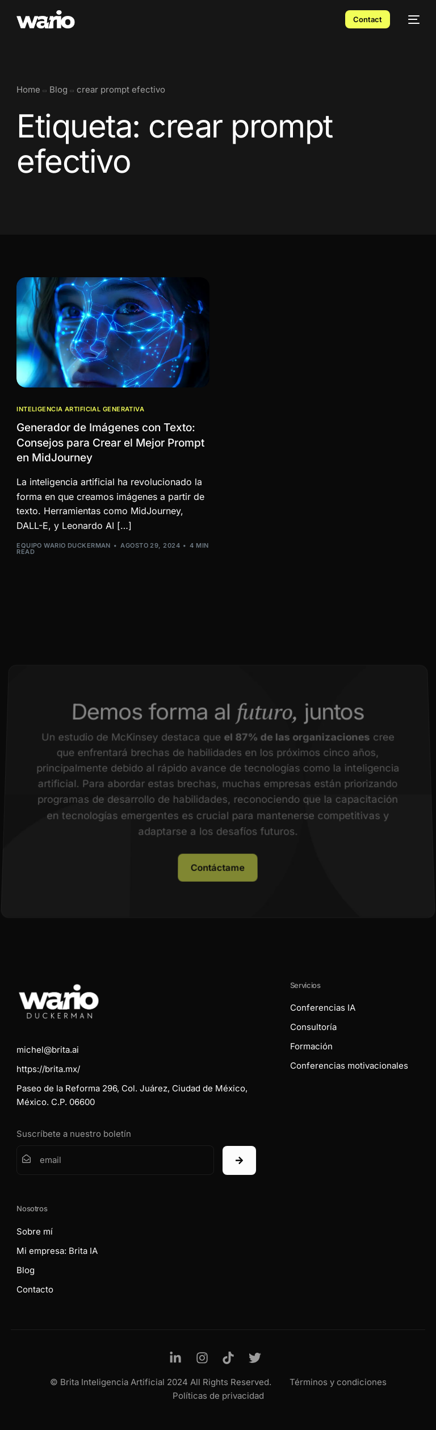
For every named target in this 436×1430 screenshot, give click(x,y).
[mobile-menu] (410, 19)
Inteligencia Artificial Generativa (80, 409)
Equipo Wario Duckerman (63, 545)
